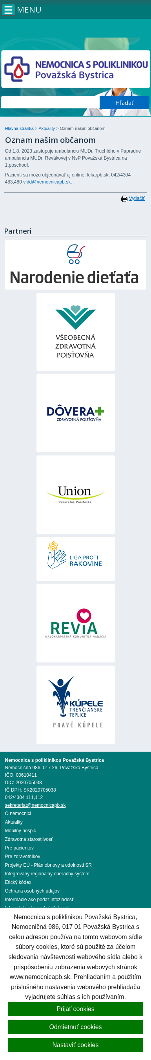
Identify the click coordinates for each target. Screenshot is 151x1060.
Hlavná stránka (20, 128)
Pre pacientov (19, 848)
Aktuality (47, 128)
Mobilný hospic (20, 830)
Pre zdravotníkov (22, 856)
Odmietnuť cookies (75, 1027)
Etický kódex (18, 882)
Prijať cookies (75, 1009)
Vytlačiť (137, 198)
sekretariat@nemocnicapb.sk (35, 805)
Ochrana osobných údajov (32, 891)
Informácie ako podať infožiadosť (39, 899)
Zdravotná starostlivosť (29, 839)
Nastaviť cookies (75, 1045)
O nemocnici (18, 813)
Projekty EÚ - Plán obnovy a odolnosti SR (48, 865)
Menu (29, 9)
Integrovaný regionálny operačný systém (47, 873)
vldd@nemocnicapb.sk (47, 182)
